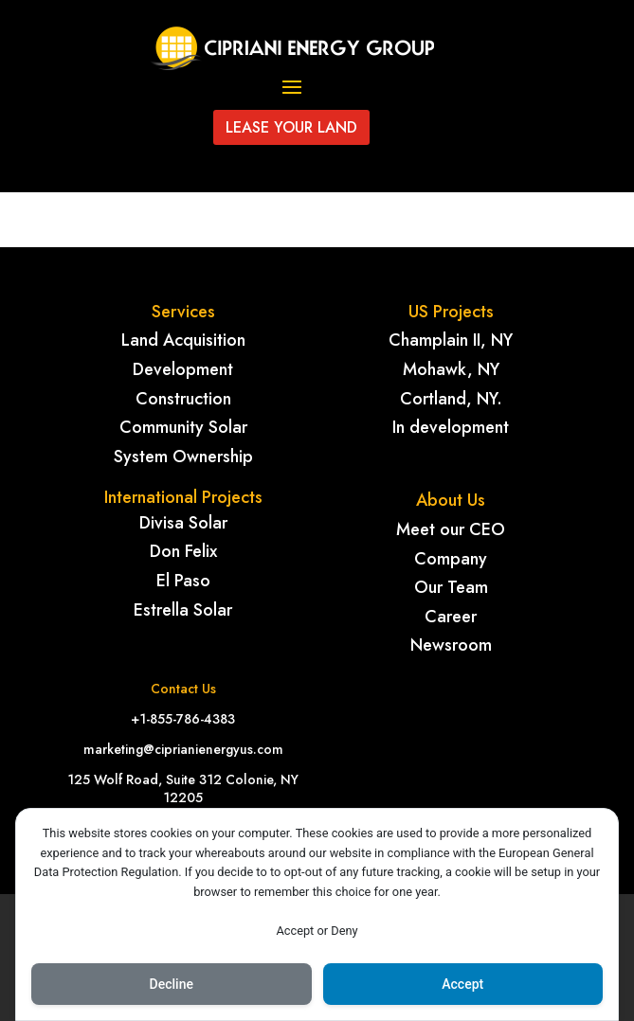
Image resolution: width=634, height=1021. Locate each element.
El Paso (183, 580)
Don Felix (183, 551)
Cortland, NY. (451, 398)
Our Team (451, 587)
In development (450, 427)
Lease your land (291, 127)
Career (451, 616)
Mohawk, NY (451, 369)
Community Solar (183, 427)
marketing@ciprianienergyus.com (183, 749)
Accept (462, 984)
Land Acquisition (183, 340)
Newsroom (451, 645)
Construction (183, 398)
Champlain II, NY (451, 340)
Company (450, 558)
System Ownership (183, 456)
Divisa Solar (183, 522)
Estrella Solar (183, 610)
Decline (171, 984)
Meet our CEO (450, 529)
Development (183, 369)
